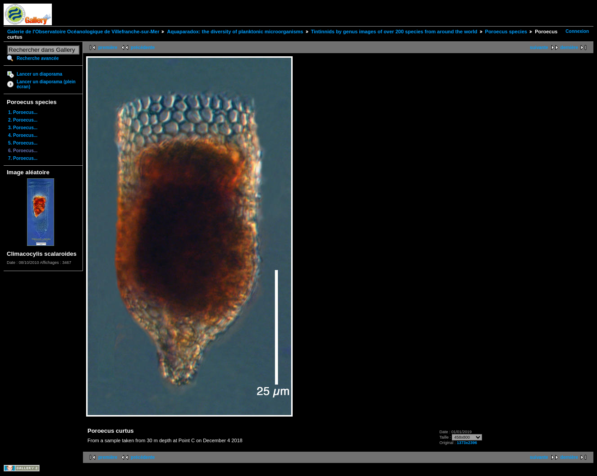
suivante (539, 47)
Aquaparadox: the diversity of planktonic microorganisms (235, 31)
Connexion (577, 31)
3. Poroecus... (22, 127)
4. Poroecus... (22, 135)
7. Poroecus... (22, 158)
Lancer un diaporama (39, 74)
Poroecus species (506, 31)
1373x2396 (467, 442)
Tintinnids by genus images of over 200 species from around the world (394, 31)
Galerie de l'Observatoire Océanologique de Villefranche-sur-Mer (83, 31)
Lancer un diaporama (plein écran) (46, 84)
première (107, 47)
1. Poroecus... (22, 112)
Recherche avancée (38, 58)
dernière (569, 47)
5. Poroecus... (22, 143)
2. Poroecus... (22, 120)
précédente (143, 47)
